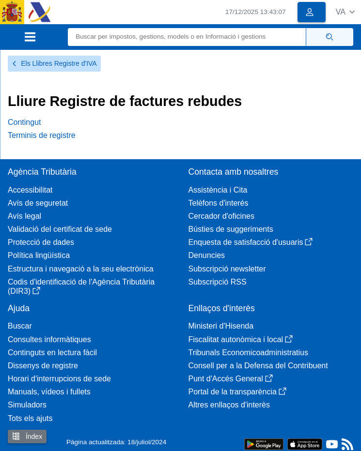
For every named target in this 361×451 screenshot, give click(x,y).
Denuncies (206, 255)
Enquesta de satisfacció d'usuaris (250, 242)
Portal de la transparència (237, 392)
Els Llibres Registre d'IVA (54, 63)
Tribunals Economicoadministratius (248, 352)
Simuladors (27, 405)
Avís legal (24, 216)
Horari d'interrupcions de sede (59, 379)
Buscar (20, 326)
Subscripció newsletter (227, 269)
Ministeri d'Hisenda (221, 326)
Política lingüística (39, 255)
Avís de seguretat (38, 203)
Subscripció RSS (217, 282)
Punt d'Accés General (230, 379)
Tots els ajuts (30, 418)
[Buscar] (187, 37)
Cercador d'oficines (221, 216)
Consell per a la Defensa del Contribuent (258, 365)
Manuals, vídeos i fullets (49, 392)
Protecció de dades (41, 242)
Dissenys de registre (43, 365)
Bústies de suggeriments (230, 229)
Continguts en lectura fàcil (52, 352)
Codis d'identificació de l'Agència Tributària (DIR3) (81, 286)
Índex (27, 436)
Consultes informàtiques (49, 339)
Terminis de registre (42, 135)
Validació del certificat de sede (60, 229)
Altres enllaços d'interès (229, 405)
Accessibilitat (30, 190)
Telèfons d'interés (218, 203)
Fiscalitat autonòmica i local (240, 339)
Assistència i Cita (218, 190)
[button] (345, 12)
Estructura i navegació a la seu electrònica (81, 269)
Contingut (24, 122)
